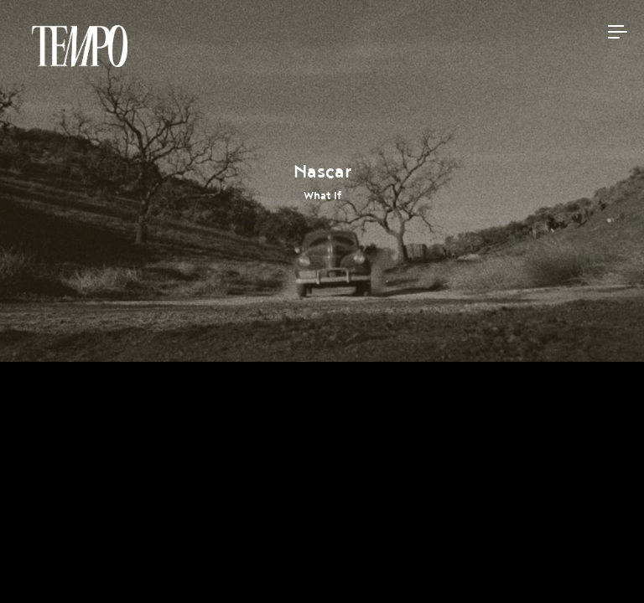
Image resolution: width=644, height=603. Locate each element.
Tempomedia (80, 46)
